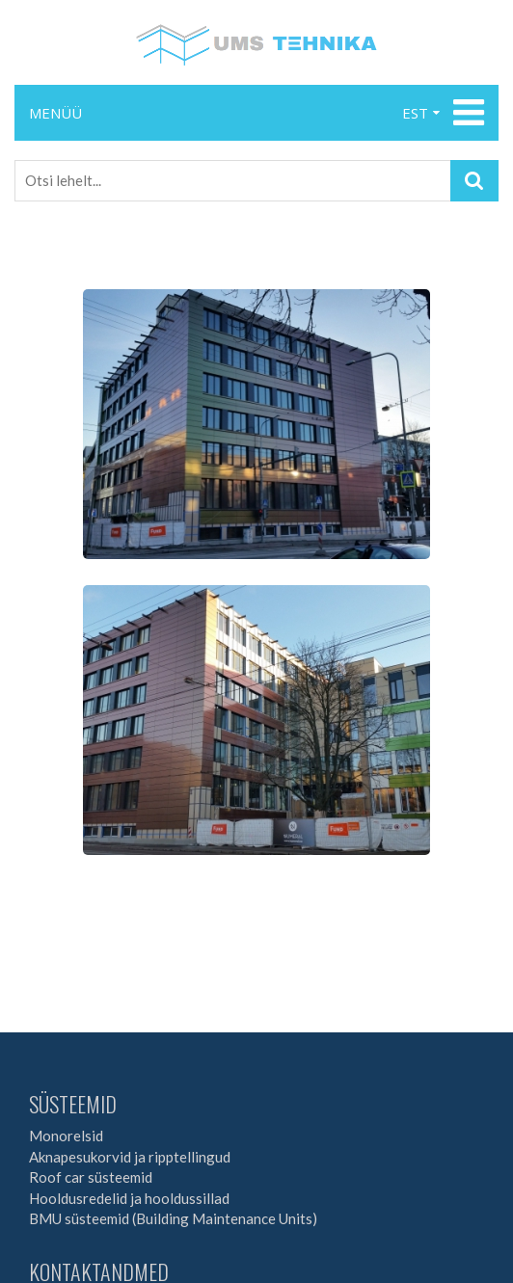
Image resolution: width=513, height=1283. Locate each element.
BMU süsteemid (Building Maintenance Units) (173, 1218)
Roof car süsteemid (90, 1177)
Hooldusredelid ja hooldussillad (129, 1198)
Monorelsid (66, 1135)
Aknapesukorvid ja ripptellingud (129, 1156)
